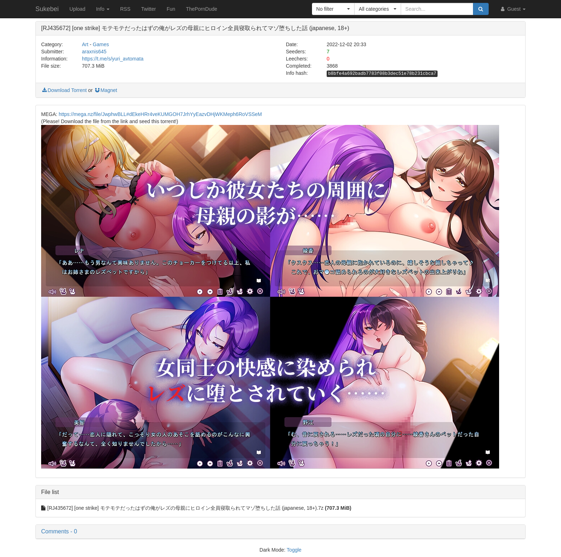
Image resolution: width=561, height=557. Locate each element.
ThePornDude (201, 9)
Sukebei (47, 9)
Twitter (148, 9)
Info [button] (102, 9)
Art (85, 44)
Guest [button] (512, 9)
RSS (125, 9)
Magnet (105, 90)
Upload (77, 9)
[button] (333, 9)
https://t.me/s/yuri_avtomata (112, 59)
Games (101, 44)
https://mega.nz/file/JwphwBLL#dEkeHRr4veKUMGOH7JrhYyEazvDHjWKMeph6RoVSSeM (160, 114)
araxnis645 (94, 51)
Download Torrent (64, 90)
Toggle (294, 550)
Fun (171, 9)
